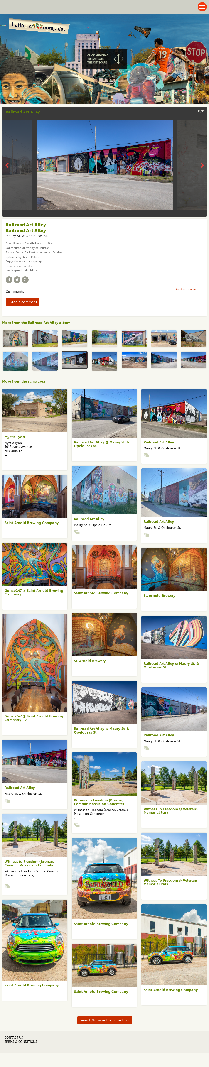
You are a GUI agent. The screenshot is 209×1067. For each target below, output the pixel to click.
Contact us (14, 1038)
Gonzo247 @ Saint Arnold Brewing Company (34, 592)
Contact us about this (189, 289)
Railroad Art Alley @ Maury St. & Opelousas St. (101, 444)
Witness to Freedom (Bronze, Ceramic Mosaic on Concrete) (99, 802)
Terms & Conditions (21, 1042)
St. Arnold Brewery (160, 595)
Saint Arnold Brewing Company (32, 523)
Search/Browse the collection (104, 1020)
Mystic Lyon (15, 437)
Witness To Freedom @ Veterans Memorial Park (171, 811)
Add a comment (24, 302)
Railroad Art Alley (159, 442)
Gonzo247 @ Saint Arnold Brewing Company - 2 (34, 718)
